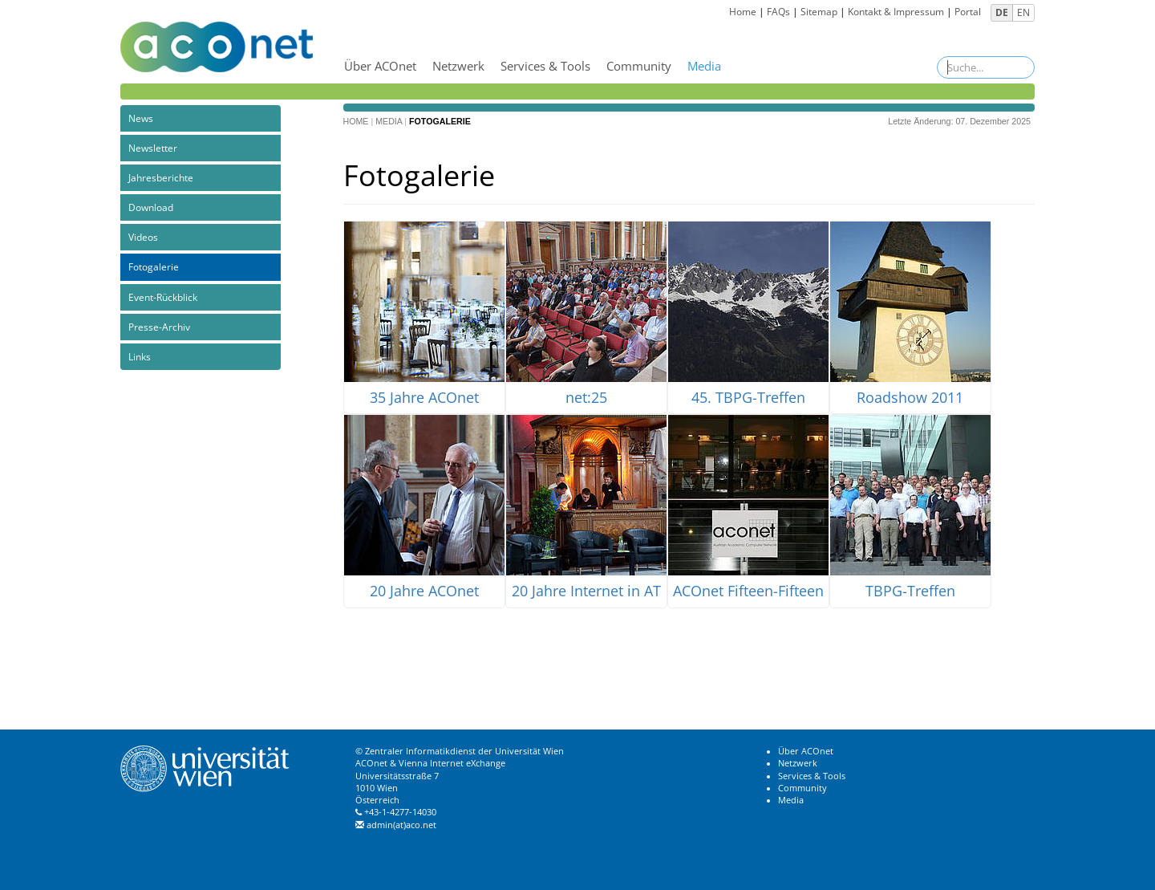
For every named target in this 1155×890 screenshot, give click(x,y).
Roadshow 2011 (910, 398)
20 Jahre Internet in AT (586, 591)
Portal (967, 11)
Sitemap (818, 11)
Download (150, 207)
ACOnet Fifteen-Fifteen (748, 591)
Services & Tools (545, 66)
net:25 (586, 398)
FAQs (778, 11)
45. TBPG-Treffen (748, 398)
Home (742, 11)
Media (704, 66)
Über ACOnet (380, 66)
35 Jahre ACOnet (424, 398)
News (140, 118)
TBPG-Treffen (910, 591)
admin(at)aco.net (401, 825)
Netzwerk (458, 66)
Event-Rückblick (162, 297)
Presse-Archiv (159, 327)
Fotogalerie (153, 267)
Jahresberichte (160, 178)
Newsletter (152, 148)
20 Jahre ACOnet (424, 591)
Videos (143, 237)
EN (1023, 12)
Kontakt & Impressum (896, 11)
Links (139, 357)
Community (638, 66)
